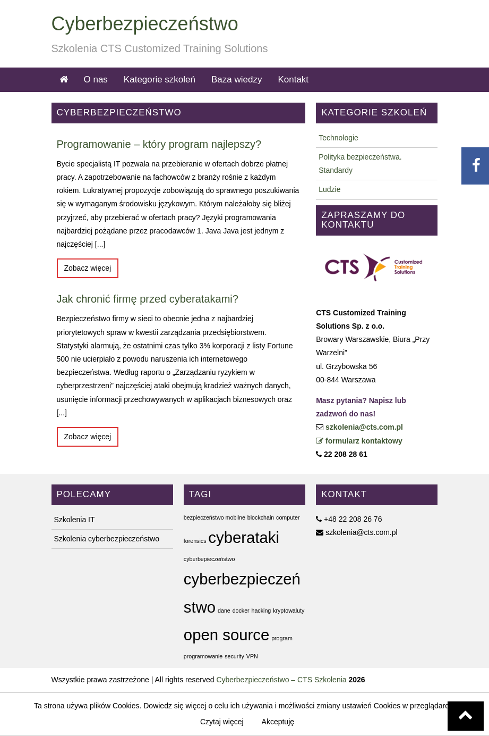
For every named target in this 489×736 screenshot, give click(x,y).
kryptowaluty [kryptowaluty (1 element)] (288, 610)
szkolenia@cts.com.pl (364, 427)
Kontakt (293, 79)
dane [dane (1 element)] (224, 610)
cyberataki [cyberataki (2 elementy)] (243, 537)
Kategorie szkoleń (159, 79)
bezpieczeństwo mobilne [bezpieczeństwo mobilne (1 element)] (214, 517)
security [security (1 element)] (234, 656)
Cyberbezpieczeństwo (145, 24)
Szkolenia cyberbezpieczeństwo (106, 538)
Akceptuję (278, 721)
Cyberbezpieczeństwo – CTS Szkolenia (281, 679)
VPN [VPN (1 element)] (252, 656)
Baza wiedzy (236, 79)
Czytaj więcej (222, 721)
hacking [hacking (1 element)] (261, 610)
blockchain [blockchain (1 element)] (260, 517)
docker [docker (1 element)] (241, 610)
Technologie (338, 137)
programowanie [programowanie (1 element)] (203, 656)
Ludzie (329, 189)
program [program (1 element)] (282, 638)
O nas (96, 79)
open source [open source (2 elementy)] (226, 634)
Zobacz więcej (87, 268)
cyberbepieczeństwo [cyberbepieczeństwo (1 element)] (209, 559)
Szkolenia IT (74, 519)
